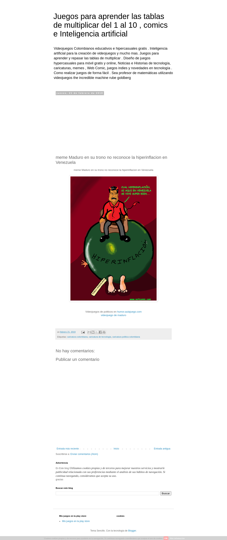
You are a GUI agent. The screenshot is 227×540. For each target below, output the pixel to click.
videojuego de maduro (113, 315)
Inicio (116, 448)
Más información (177, 538)
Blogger (132, 530)
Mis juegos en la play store (76, 521)
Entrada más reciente (68, 448)
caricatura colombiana (77, 337)
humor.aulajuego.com (129, 311)
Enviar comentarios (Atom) (84, 454)
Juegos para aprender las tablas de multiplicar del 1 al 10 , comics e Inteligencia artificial (110, 25)
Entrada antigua (162, 448)
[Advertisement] (113, 125)
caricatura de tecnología (100, 337)
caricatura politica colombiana (126, 337)
